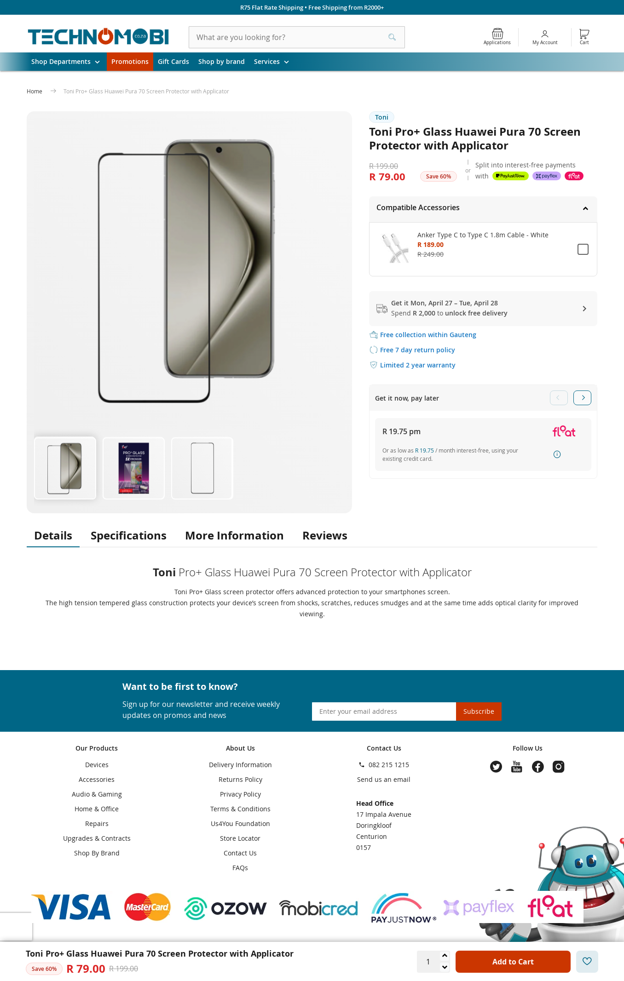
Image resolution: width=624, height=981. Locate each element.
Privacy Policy (240, 794)
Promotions (130, 61)
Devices (97, 764)
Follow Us (528, 748)
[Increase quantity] (444, 956)
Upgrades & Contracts (97, 838)
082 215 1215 (389, 764)
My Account (545, 43)
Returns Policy (240, 779)
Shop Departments (69, 61)
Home (35, 91)
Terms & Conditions (240, 808)
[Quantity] (428, 961)
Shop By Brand (97, 853)
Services (275, 61)
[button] (64, 467)
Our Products (96, 748)
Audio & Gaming (97, 794)
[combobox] (297, 37)
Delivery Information (240, 764)
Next (582, 397)
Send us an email (383, 779)
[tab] (483, 209)
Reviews (324, 535)
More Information (234, 535)
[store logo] (98, 37)
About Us (240, 748)
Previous (559, 397)
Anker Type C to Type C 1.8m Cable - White (483, 234)
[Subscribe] (479, 711)
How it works (557, 454)
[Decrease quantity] (444, 967)
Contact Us (240, 853)
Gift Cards (173, 61)
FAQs (240, 867)
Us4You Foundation (240, 823)
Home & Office (97, 808)
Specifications (129, 535)
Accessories (97, 779)
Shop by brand (221, 61)
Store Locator (240, 838)
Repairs (97, 823)
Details (53, 535)
